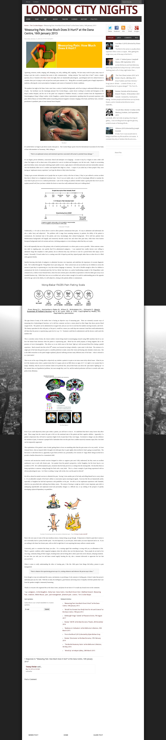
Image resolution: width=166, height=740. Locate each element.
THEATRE (65, 19)
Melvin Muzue (39, 594)
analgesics (31, 592)
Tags (136, 38)
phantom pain (66, 594)
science (74, 594)
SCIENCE (74, 19)
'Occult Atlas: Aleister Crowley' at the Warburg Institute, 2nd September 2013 (127, 112)
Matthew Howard (87, 592)
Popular (110, 38)
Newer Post (33, 735)
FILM (36, 19)
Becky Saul (51, 592)
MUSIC (55, 19)
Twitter (110, 31)
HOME (28, 19)
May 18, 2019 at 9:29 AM (33, 669)
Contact (35, 2)
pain (46, 594)
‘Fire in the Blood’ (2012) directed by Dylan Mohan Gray (82, 634)
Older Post (98, 735)
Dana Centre (46, 78)
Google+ (136, 31)
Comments (127, 38)
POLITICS (94, 19)
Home (26, 25)
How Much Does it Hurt (72, 592)
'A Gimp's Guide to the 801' (81, 534)
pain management (55, 594)
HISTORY (84, 19)
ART (45, 19)
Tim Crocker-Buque (36, 25)
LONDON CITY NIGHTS (82, 10)
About (28, 2)
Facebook (117, 31)
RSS (123, 31)
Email (130, 31)
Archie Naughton (41, 592)
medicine (31, 594)
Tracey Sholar (31, 667)
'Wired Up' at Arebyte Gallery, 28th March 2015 (80, 650)
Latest (119, 38)
